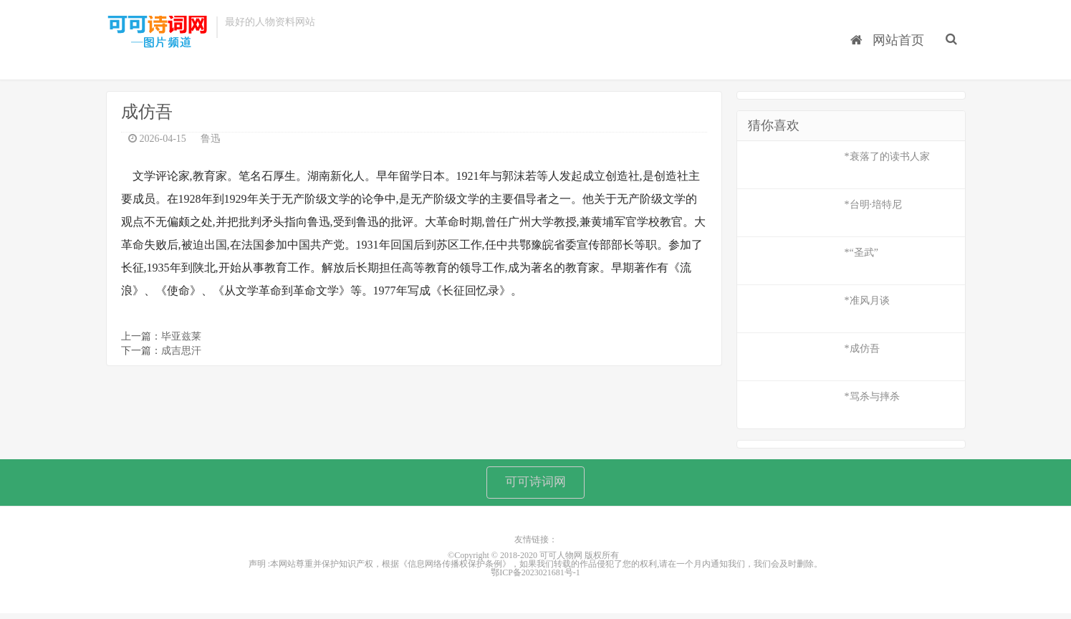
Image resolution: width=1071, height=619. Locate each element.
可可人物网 (157, 34)
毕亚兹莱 (181, 339)
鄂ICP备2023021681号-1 (535, 579)
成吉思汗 (181, 353)
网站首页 (891, 29)
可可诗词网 (536, 486)
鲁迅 (211, 141)
